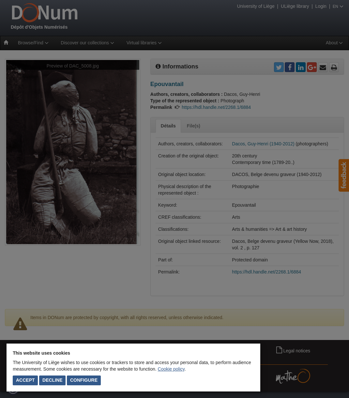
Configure (84, 380)
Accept (25, 380)
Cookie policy (171, 369)
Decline (52, 380)
